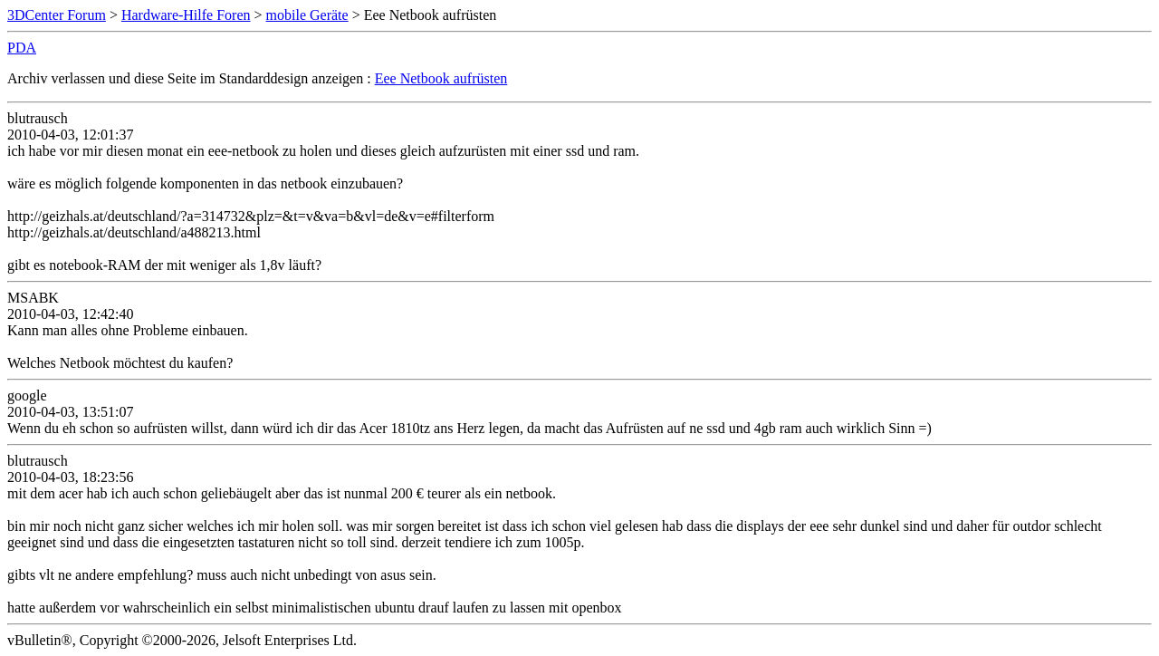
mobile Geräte (307, 15)
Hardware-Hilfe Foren (186, 15)
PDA (21, 47)
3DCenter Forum (56, 15)
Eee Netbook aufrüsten (441, 78)
